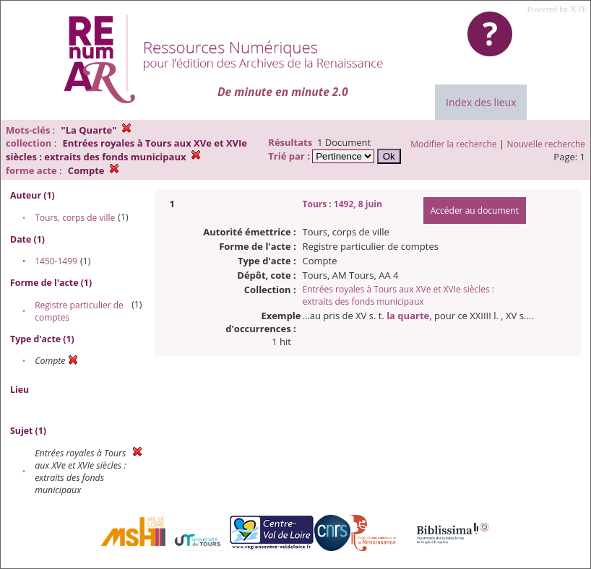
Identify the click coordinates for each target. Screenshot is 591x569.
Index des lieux (481, 102)
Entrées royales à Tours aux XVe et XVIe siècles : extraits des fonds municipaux (398, 295)
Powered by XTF (557, 9)
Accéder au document (475, 210)
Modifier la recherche (453, 144)
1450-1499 (56, 261)
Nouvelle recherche (546, 144)
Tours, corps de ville (75, 218)
